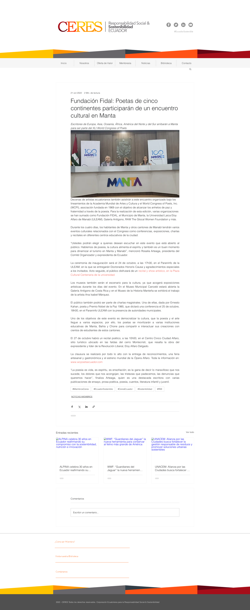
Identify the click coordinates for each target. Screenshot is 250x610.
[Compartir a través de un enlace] (93, 406)
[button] (84, 63)
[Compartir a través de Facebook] (72, 406)
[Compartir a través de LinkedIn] (86, 406)
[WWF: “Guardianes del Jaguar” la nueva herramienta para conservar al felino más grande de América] (125, 449)
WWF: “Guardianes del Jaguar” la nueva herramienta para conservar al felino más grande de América (124, 468)
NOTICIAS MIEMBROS (81, 396)
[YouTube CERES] (190, 25)
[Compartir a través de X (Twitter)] (79, 406)
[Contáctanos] (82, 571)
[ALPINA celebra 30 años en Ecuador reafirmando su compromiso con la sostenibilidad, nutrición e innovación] (77, 449)
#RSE (159, 389)
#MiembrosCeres (81, 389)
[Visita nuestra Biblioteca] (83, 556)
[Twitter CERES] (176, 25)
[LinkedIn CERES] (183, 25)
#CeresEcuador (125, 389)
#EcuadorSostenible (103, 389)
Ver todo (190, 432)
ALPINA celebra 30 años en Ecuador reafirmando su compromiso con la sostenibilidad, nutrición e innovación (76, 468)
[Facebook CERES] (168, 25)
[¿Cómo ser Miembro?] (80, 541)
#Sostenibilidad (145, 389)
